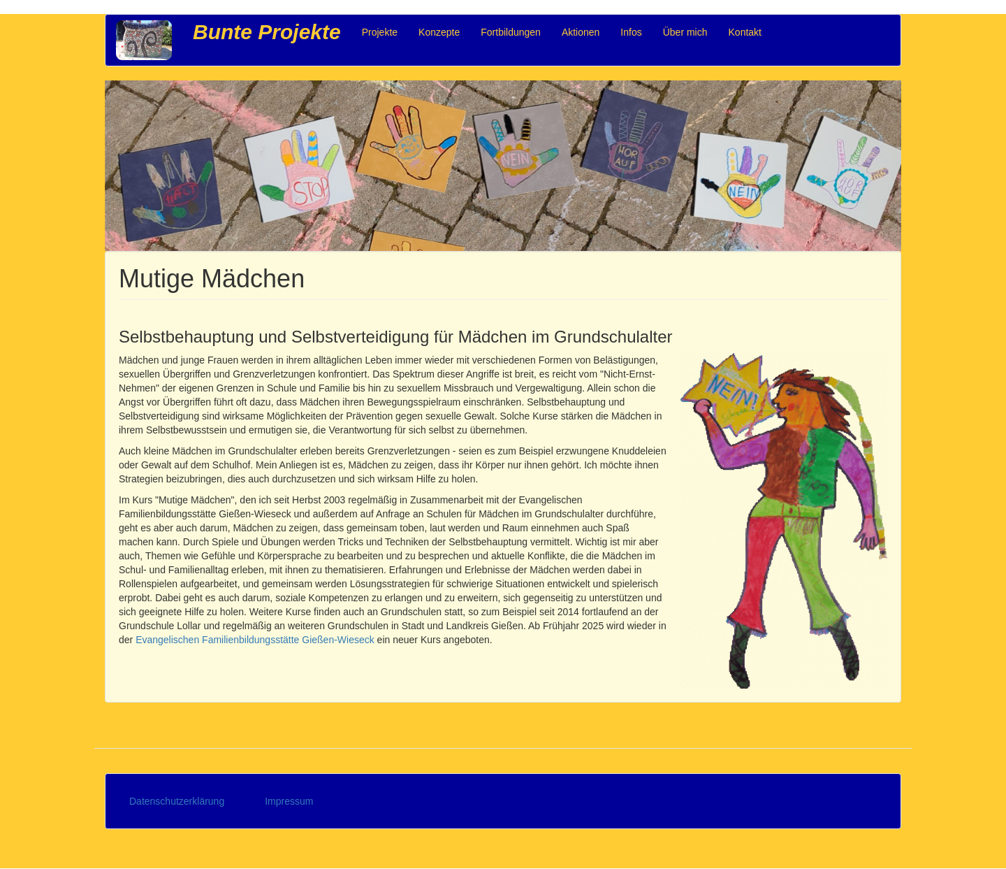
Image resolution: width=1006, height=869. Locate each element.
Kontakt (745, 32)
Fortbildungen (511, 32)
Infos (630, 32)
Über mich (685, 32)
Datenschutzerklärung (176, 801)
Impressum (289, 801)
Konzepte (439, 32)
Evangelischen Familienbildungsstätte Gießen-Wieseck (255, 639)
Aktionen (580, 32)
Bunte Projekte (267, 31)
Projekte (380, 32)
